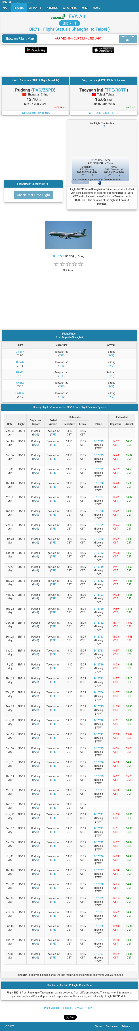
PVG (110, 355)
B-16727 (99, 912)
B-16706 (99, 483)
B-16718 (99, 720)
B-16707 (99, 497)
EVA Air (77, 16)
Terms (100, 1026)
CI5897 (20, 351)
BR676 (20, 362)
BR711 (91, 1007)
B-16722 (99, 539)
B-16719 (99, 566)
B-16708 (99, 884)
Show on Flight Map (19, 38)
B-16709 (99, 469)
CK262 (20, 382)
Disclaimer (114, 1026)
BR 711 (69, 23)
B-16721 (99, 734)
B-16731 (99, 814)
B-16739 (99, 525)
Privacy (128, 1026)
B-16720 (99, 608)
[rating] (68, 268)
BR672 (20, 372)
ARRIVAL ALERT (128, 38)
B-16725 (99, 706)
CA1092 (19, 393)
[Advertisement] (69, 65)
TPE (61, 355)
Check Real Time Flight (33, 195)
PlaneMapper (51, 1007)
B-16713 (99, 580)
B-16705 (99, 511)
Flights (67, 1007)
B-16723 (58, 256)
